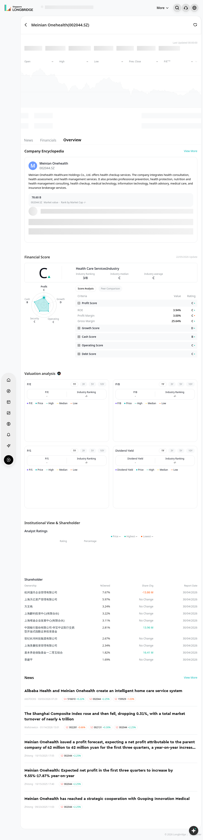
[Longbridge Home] (19, 8)
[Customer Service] (186, 8)
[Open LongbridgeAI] (193, 830)
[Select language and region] (194, 8)
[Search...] (177, 8)
